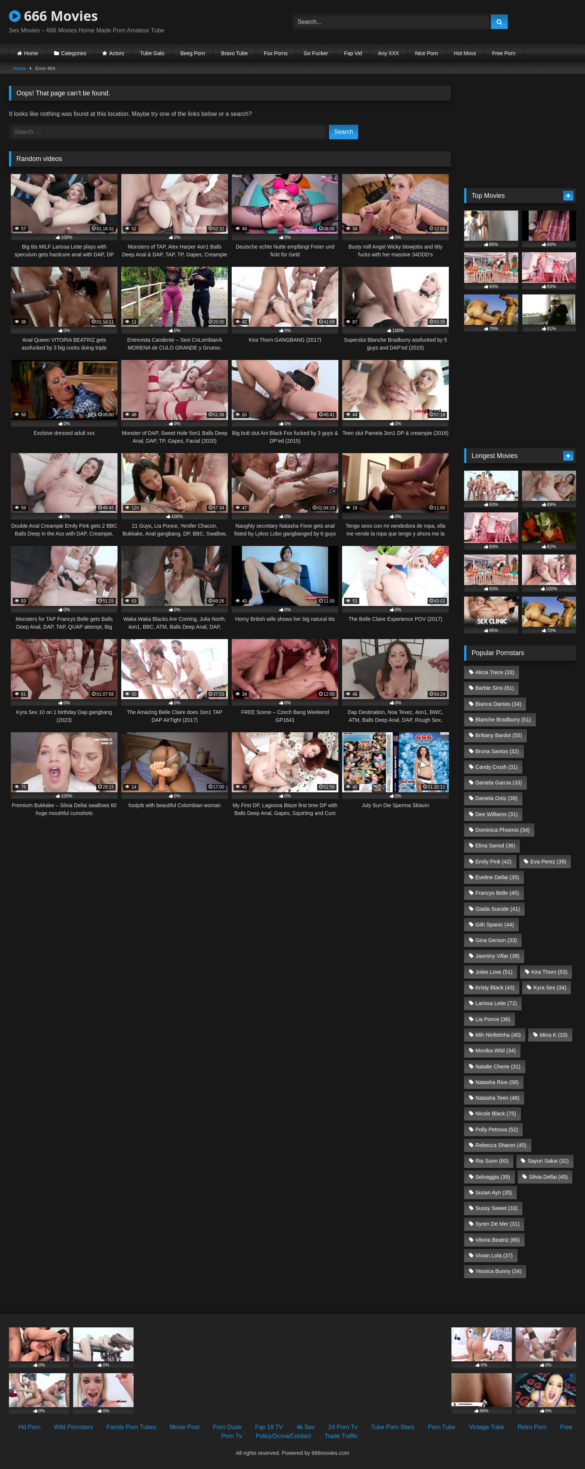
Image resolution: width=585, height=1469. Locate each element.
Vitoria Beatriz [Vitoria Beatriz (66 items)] (497, 1240)
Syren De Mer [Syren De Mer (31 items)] (497, 1224)
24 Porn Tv (342, 1427)
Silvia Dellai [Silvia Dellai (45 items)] (548, 1177)
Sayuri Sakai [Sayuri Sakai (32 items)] (548, 1161)
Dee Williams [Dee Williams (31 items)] (496, 814)
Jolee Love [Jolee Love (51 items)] (493, 972)
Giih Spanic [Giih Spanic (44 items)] (494, 925)
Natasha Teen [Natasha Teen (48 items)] (497, 1098)
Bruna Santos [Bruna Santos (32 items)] (497, 751)
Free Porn (503, 53)
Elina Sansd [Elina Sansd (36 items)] (495, 846)
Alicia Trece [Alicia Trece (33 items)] (494, 672)
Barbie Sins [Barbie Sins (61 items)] (494, 688)
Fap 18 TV (269, 1427)
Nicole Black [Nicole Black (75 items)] (495, 1113)
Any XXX (388, 53)
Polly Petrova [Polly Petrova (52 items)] (496, 1129)
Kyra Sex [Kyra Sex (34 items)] (550, 988)
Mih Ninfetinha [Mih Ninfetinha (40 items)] (498, 1035)
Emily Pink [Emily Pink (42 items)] (493, 862)
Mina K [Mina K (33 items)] (553, 1035)
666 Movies (53, 16)
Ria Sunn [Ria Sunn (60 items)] (492, 1161)
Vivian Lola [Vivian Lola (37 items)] (494, 1255)
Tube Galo (152, 53)
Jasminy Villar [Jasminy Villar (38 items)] (497, 956)
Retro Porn (532, 1427)
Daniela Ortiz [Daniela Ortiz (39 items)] (496, 798)
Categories (74, 53)
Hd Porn (30, 1427)
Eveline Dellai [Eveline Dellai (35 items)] (497, 877)
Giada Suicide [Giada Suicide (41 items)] (497, 909)
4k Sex (306, 1427)
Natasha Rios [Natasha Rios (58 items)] (497, 1082)
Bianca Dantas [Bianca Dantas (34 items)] (498, 704)
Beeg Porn (192, 53)
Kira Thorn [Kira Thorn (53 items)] (549, 972)
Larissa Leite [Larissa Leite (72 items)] (496, 1003)
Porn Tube (442, 1427)
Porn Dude (227, 1427)
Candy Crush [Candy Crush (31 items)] (496, 767)
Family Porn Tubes (131, 1427)
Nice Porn (426, 53)
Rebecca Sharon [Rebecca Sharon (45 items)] (500, 1145)
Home (31, 53)
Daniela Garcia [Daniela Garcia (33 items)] (498, 783)
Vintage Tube (486, 1427)
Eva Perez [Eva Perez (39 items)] (548, 862)
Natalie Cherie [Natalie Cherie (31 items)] (497, 1067)
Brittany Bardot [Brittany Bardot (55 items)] (498, 735)
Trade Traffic (341, 1436)
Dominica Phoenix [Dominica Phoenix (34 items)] (502, 830)
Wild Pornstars (73, 1427)
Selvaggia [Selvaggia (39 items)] (492, 1177)
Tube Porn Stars (392, 1427)
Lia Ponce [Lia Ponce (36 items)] (492, 1019)
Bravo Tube (234, 53)
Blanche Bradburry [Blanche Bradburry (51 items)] (503, 720)
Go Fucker (316, 53)
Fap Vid (353, 53)
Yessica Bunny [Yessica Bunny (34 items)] (498, 1271)
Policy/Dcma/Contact (283, 1436)
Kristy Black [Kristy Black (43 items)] (494, 988)
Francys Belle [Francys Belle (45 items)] (497, 893)
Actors (116, 53)
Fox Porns (276, 53)
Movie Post (184, 1427)
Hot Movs (465, 53)
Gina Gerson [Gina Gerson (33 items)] (496, 940)
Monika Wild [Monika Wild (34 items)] (495, 1050)
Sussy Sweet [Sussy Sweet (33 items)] (496, 1208)
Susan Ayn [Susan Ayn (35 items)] (493, 1192)
